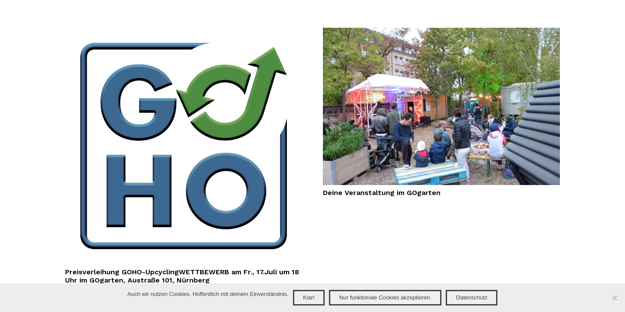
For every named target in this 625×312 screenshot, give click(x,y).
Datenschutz (471, 297)
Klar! (309, 297)
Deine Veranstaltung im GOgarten (382, 192)
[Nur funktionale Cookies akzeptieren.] (614, 297)
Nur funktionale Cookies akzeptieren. (385, 297)
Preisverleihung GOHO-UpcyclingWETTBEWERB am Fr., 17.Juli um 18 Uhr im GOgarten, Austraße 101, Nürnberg (182, 276)
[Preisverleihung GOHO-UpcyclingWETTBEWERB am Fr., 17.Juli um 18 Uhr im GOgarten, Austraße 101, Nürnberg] (183, 33)
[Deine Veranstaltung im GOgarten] (441, 33)
